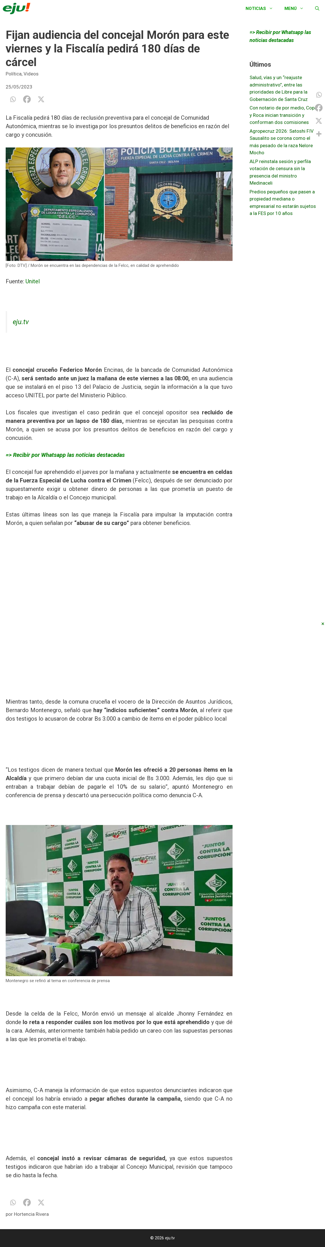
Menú (296, 8)
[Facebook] (26, 99)
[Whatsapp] (12, 99)
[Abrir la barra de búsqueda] (317, 8)
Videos (31, 74)
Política (14, 74)
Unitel (33, 281)
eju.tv (21, 322)
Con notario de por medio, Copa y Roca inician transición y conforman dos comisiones (283, 115)
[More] (319, 133)
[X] (41, 99)
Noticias (262, 8)
